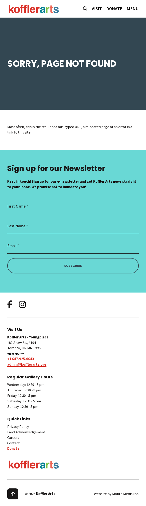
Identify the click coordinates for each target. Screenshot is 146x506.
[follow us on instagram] (22, 305)
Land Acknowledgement (26, 432)
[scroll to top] (12, 493)
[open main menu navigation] (133, 8)
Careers (13, 437)
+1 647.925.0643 (20, 359)
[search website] (85, 9)
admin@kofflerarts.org (26, 364)
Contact (13, 443)
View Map (15, 354)
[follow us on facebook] (9, 305)
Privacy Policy (18, 426)
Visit (97, 9)
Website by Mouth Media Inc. (116, 494)
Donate (114, 9)
